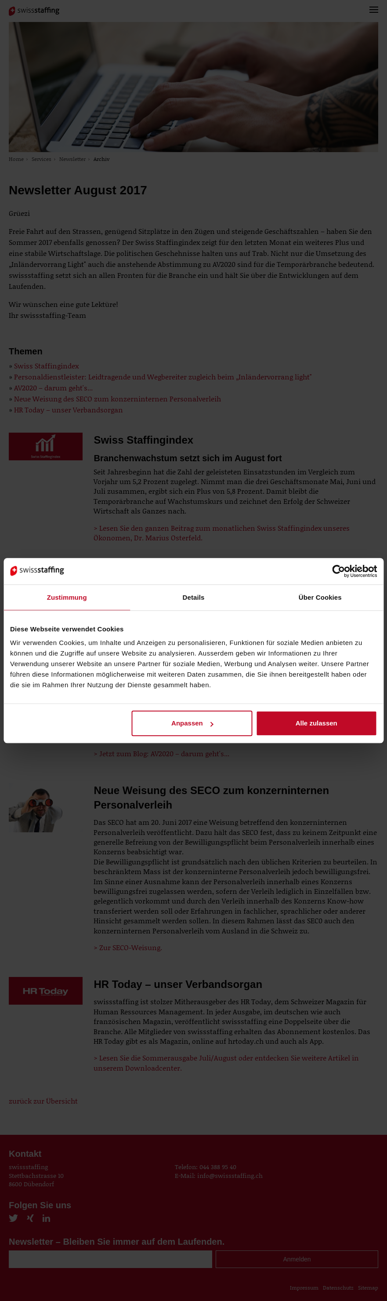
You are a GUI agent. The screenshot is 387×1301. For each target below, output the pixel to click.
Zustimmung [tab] (67, 597)
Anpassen (192, 723)
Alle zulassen (316, 723)
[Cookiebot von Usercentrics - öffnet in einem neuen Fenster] (338, 571)
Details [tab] (194, 597)
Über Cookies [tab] (320, 597)
